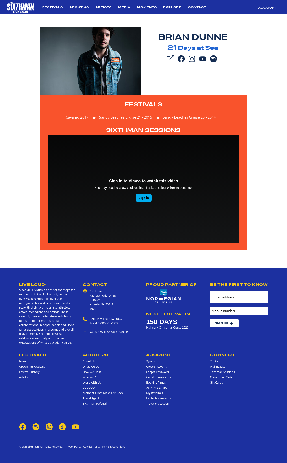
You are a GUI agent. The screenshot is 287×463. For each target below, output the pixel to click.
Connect (222, 355)
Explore (172, 7)
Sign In (150, 361)
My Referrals (154, 393)
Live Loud (32, 284)
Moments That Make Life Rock (103, 393)
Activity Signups (156, 388)
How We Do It (92, 372)
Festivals (52, 7)
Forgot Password (157, 372)
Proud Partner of (171, 284)
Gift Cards (216, 382)
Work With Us (92, 382)
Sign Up (224, 323)
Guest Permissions (158, 377)
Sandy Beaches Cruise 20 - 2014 (189, 117)
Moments (147, 7)
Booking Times (156, 382)
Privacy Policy (73, 446)
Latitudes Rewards (158, 398)
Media (124, 7)
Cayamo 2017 (77, 117)
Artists (103, 7)
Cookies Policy (91, 446)
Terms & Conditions (113, 446)
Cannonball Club (221, 377)
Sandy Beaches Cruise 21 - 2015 (125, 117)
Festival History (29, 372)
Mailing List (217, 366)
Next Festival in (168, 314)
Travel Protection (157, 403)
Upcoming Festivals (32, 366)
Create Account (156, 366)
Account (267, 7)
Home (23, 361)
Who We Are (91, 377)
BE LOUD (89, 388)
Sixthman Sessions (143, 130)
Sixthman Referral (95, 403)
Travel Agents (92, 398)
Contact (197, 7)
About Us (79, 7)
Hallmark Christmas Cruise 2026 (167, 327)
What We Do (91, 366)
